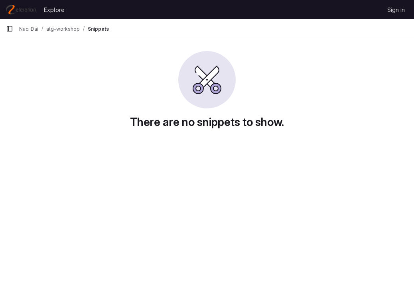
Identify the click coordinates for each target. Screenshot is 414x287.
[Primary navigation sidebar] (9, 28)
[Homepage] (20, 9)
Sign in (396, 9)
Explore (54, 9)
